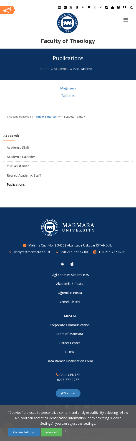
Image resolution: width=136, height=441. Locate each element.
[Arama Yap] (131, 8)
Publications (16, 184)
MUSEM (70, 316)
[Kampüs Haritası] (88, 7)
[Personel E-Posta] (65, 7)
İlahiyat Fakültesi (46, 116)
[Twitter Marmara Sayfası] (100, 7)
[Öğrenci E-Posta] (59, 7)
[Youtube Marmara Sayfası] (112, 7)
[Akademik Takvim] (71, 7)
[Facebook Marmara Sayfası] (94, 7)
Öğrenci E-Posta (70, 293)
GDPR (69, 352)
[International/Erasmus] (77, 7)
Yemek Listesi (70, 302)
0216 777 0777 (68, 379)
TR (125, 7)
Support (68, 393)
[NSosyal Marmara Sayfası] (118, 7)
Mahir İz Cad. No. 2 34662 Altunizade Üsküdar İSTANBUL (70, 245)
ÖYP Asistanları (18, 166)
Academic (61, 69)
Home (44, 69)
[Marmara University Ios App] (72, 264)
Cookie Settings (24, 432)
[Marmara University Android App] (62, 264)
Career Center (69, 343)
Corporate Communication (70, 325)
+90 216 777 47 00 (74, 252)
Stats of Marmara (69, 334)
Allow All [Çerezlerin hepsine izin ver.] (51, 432)
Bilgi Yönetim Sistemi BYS (69, 275)
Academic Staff (18, 147)
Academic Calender (21, 157)
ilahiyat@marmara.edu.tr (32, 252)
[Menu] (126, 18)
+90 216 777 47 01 (112, 252)
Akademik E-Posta (69, 283)
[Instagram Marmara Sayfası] (106, 7)
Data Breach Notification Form (69, 361)
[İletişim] (83, 7)
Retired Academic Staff (24, 175)
